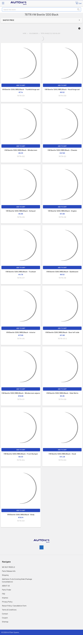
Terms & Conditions (9, 610)
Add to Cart (20, 85)
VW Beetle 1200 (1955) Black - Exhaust (21, 211)
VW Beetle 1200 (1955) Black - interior (20, 332)
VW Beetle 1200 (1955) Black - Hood (62, 454)
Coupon (5, 618)
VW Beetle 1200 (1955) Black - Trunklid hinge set (21, 89)
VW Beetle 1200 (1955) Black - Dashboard (62, 271)
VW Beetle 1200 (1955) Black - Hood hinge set (62, 89)
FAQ (3, 594)
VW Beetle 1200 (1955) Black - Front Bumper (21, 454)
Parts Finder (6, 590)
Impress (5, 598)
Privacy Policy (7, 602)
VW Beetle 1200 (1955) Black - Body (20, 514)
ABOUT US (6, 586)
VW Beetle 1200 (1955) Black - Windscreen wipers (21, 393)
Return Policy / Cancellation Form (14, 606)
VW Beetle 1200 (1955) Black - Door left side (62, 332)
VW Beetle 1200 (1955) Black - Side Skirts (62, 393)
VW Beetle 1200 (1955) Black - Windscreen (20, 150)
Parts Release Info (8, 571)
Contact (5, 614)
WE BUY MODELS (8, 567)
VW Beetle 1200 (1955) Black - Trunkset (21, 271)
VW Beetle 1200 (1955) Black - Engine (62, 211)
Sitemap (5, 622)
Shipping (5, 575)
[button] (79, 28)
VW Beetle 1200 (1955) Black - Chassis (62, 150)
